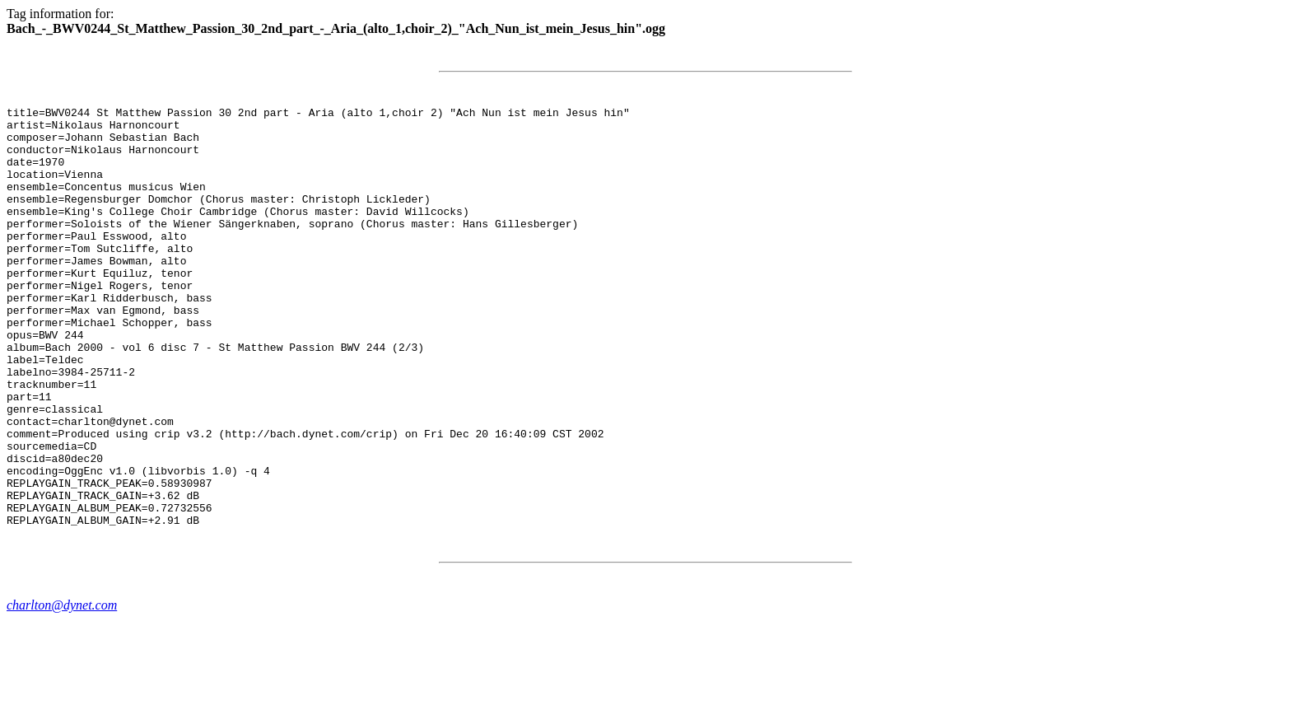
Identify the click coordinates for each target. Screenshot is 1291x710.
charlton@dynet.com (62, 689)
